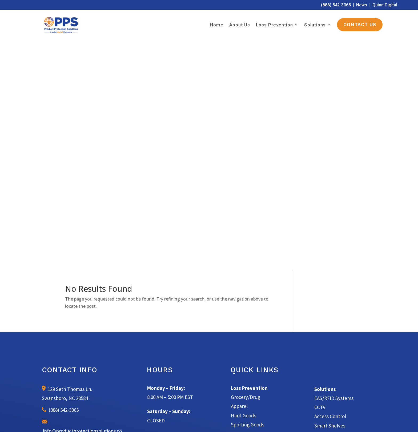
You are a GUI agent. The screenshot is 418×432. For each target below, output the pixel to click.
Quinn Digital (384, 4)
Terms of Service (236, 421)
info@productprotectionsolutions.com (82, 199)
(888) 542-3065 (336, 4)
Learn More (209, 327)
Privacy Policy (264, 421)
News (361, 4)
